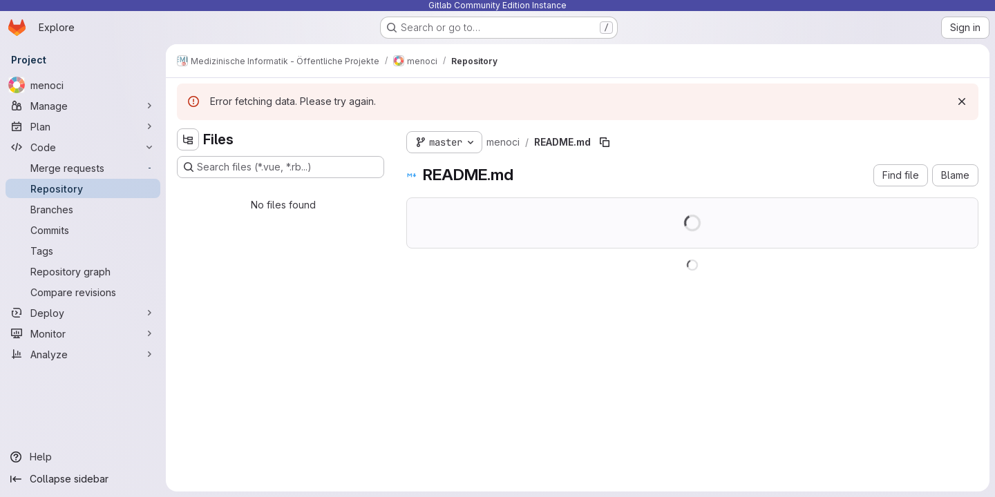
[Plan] (83, 126)
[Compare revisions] (83, 292)
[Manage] (83, 105)
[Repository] (83, 188)
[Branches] (83, 209)
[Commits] (83, 230)
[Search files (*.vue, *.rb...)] (280, 167)
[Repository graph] (83, 271)
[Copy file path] (605, 142)
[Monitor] (83, 333)
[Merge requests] (83, 167)
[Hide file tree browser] (188, 139)
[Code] (83, 147)
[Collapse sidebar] (83, 479)
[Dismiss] (962, 101)
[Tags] (83, 250)
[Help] (83, 457)
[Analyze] (83, 354)
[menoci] (83, 85)
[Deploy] (83, 312)
